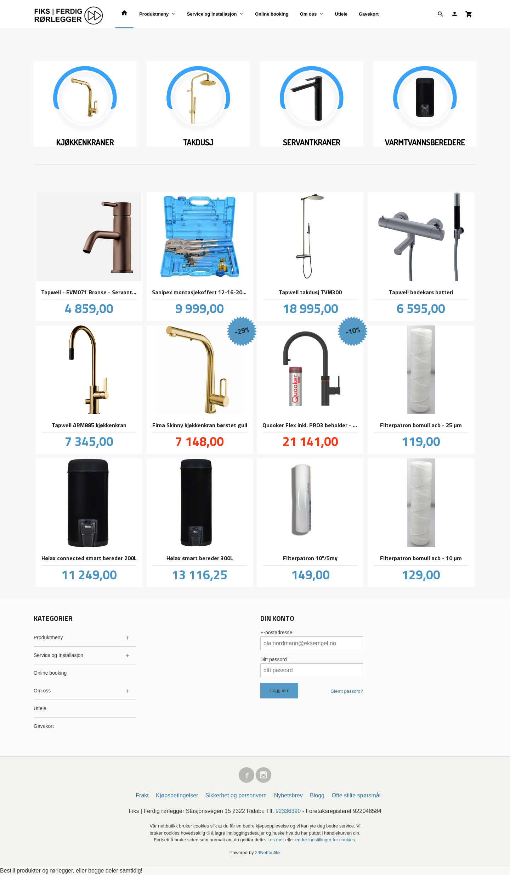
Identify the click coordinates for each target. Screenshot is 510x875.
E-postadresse (276, 632)
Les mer (276, 839)
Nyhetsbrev (288, 795)
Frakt (142, 795)
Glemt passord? (346, 691)
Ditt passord (273, 659)
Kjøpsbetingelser (177, 795)
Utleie (341, 14)
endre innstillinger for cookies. (325, 839)
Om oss (308, 14)
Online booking (272, 14)
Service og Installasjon (212, 14)
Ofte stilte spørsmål (356, 795)
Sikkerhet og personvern (236, 795)
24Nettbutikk (267, 852)
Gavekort (369, 14)
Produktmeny (154, 14)
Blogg (317, 795)
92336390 (288, 811)
